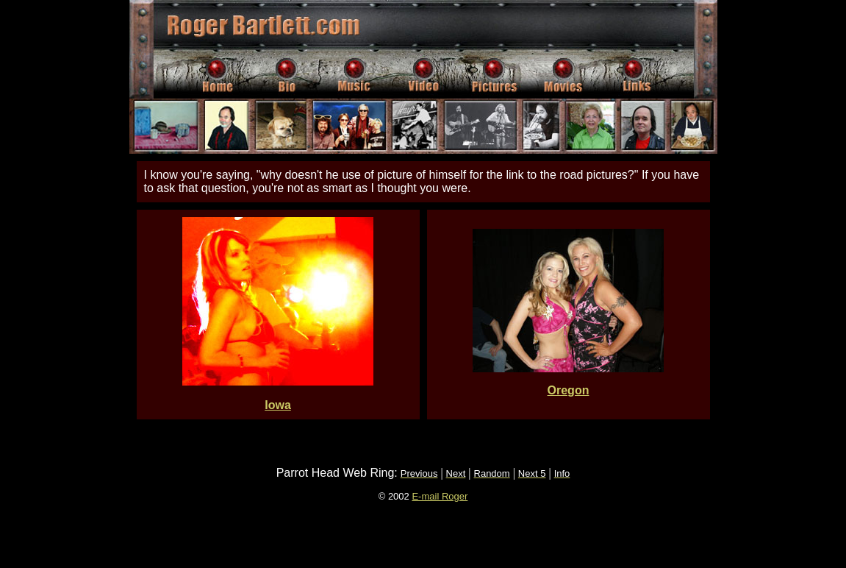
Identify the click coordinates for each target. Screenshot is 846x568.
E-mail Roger (439, 496)
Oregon (568, 390)
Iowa (278, 405)
